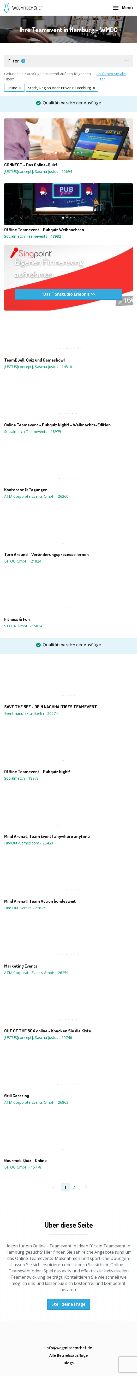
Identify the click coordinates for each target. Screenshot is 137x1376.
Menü (123, 7)
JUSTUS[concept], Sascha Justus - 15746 (38, 1037)
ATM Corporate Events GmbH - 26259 (36, 972)
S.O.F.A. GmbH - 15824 (23, 625)
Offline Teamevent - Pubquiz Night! (37, 771)
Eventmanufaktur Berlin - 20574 (31, 713)
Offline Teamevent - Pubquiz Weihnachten (44, 229)
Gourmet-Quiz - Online (25, 1160)
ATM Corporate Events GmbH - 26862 (36, 1102)
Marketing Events (20, 966)
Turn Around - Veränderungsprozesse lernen (46, 554)
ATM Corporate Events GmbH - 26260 (36, 496)
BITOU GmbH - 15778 (22, 1167)
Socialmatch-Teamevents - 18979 (32, 431)
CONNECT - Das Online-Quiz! (30, 164)
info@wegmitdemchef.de (68, 1347)
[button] (68, 61)
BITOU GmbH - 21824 (22, 561)
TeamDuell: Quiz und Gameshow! (34, 360)
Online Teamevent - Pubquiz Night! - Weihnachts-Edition (57, 424)
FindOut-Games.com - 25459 (28, 843)
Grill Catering (16, 1095)
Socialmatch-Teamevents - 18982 (32, 236)
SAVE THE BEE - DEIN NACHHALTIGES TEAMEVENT (50, 706)
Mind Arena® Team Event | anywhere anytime (47, 836)
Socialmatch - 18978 (21, 778)
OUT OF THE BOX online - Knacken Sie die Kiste (47, 1030)
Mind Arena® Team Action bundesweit (40, 901)
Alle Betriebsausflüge (68, 1355)
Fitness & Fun (17, 619)
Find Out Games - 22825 (24, 907)
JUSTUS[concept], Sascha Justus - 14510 (38, 366)
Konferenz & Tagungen (25, 489)
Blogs (69, 1362)
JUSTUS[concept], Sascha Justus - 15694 (38, 171)
